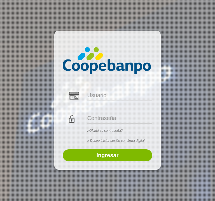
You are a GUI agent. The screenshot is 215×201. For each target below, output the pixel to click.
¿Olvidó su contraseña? (105, 131)
